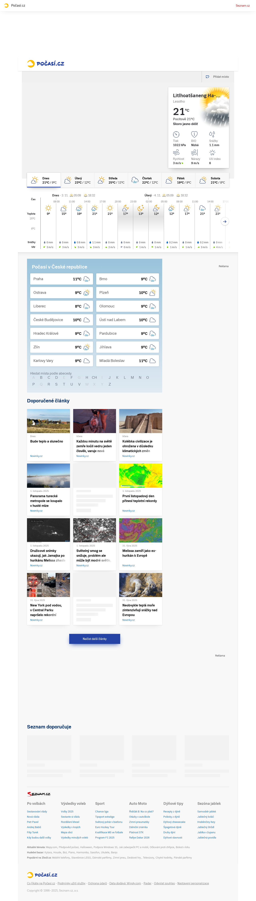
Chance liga (101, 811)
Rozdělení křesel (70, 822)
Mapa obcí (66, 832)
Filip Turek (32, 832)
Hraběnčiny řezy (206, 822)
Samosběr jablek (206, 811)
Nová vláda (33, 816)
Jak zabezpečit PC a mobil (133, 847)
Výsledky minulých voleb (74, 837)
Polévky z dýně (171, 816)
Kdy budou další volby (39, 837)
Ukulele (105, 852)
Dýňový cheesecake (174, 822)
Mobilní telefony (61, 857)
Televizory (148, 857)
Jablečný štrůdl (205, 827)
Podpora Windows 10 (105, 847)
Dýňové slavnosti (172, 837)
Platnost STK (136, 832)
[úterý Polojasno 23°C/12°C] (77, 180)
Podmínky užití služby (71, 883)
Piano (71, 852)
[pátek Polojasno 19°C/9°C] (178, 180)
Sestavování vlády (37, 811)
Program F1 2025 (104, 837)
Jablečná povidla (206, 837)
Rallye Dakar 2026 (139, 837)
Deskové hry (134, 857)
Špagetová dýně (172, 827)
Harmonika (82, 852)
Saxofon (94, 852)
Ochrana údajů (97, 883)
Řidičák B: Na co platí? (141, 811)
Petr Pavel (32, 822)
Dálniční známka (138, 827)
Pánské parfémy (183, 857)
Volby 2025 (67, 811)
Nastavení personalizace (193, 883)
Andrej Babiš (34, 827)
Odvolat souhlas (164, 883)
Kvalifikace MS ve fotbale (109, 832)
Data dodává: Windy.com (125, 883)
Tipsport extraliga (104, 816)
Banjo (114, 852)
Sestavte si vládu (70, 816)
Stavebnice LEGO (81, 857)
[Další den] (225, 221)
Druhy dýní (169, 832)
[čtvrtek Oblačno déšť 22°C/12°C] (145, 180)
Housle (57, 852)
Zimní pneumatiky (139, 822)
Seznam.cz (243, 5)
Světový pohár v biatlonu (108, 822)
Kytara (48, 852)
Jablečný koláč (205, 816)
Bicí (65, 852)
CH (94, 377)
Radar (147, 883)
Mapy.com (51, 847)
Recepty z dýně (171, 811)
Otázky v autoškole (139, 816)
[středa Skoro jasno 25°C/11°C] (111, 180)
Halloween (86, 847)
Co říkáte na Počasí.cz (41, 883)
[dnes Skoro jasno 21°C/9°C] (44, 180)
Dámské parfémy (101, 857)
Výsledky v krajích (70, 827)
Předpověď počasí (69, 847)
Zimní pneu (119, 857)
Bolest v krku (183, 847)
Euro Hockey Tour (104, 827)
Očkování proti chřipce (162, 847)
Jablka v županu (206, 832)
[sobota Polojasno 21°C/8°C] (212, 180)
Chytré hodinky (164, 857)
